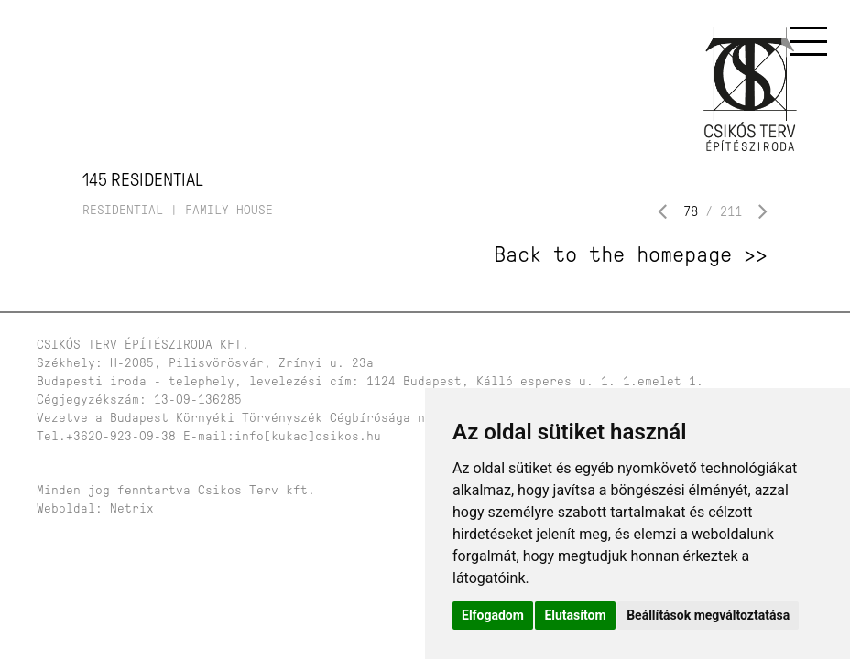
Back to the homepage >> (631, 254)
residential (122, 210)
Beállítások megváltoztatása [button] (708, 615)
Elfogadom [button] (493, 615)
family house (229, 210)
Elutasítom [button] (574, 615)
